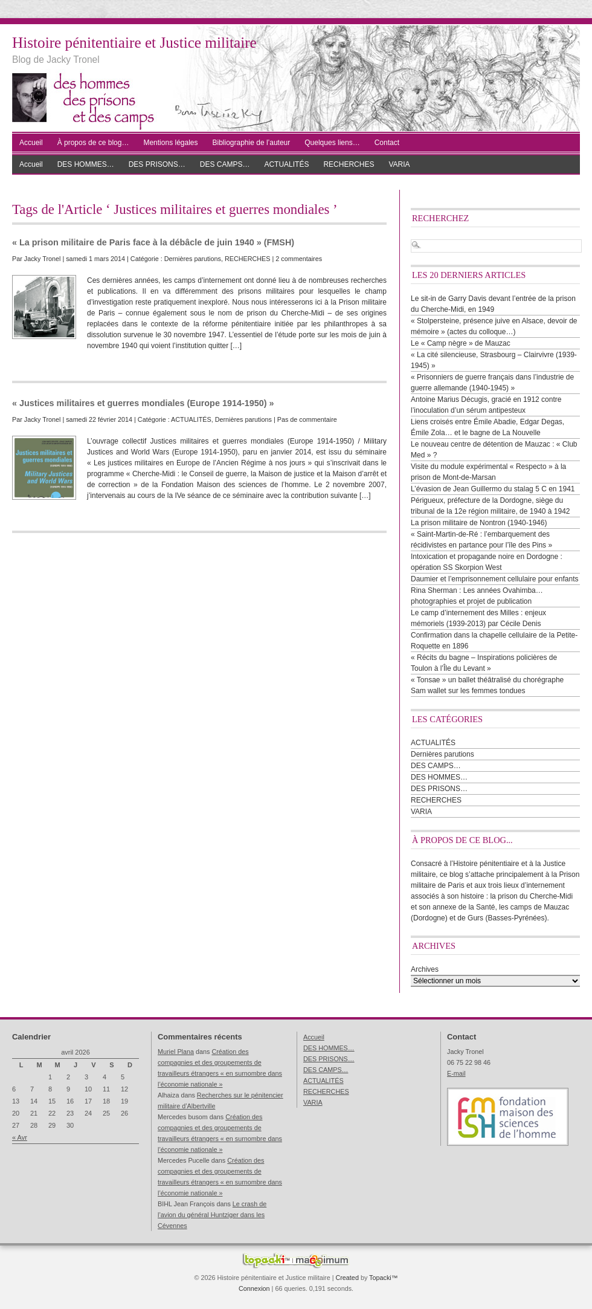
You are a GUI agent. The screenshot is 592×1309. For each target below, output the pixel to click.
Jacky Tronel (42, 258)
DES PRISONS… (157, 164)
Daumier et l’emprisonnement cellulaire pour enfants (494, 579)
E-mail (456, 1073)
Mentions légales (170, 142)
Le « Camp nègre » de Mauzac (460, 343)
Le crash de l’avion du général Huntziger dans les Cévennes (212, 1214)
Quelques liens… (331, 142)
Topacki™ (383, 1277)
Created (346, 1277)
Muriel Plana (176, 1051)
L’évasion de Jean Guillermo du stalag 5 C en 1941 (493, 489)
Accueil (31, 142)
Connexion (254, 1288)
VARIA (399, 164)
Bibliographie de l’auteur (252, 142)
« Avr (19, 1137)
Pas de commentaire (307, 419)
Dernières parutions (192, 258)
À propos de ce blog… (93, 142)
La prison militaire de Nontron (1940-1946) (479, 523)
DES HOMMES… (85, 164)
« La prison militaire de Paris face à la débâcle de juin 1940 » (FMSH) (153, 242)
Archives (425, 969)
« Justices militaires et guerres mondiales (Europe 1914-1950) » (143, 403)
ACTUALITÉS (286, 164)
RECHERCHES (348, 164)
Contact (387, 142)
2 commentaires (298, 258)
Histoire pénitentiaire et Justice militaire (134, 42)
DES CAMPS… (225, 164)
